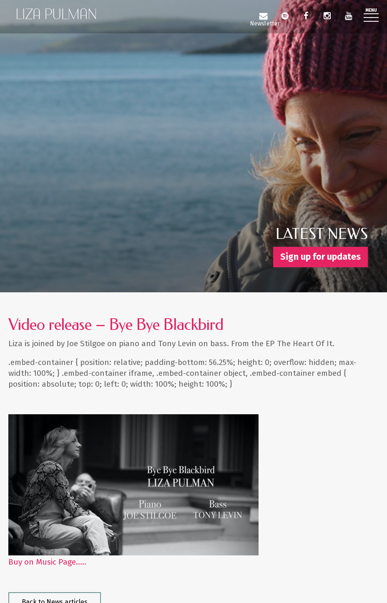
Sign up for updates (320, 256)
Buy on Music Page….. (47, 562)
